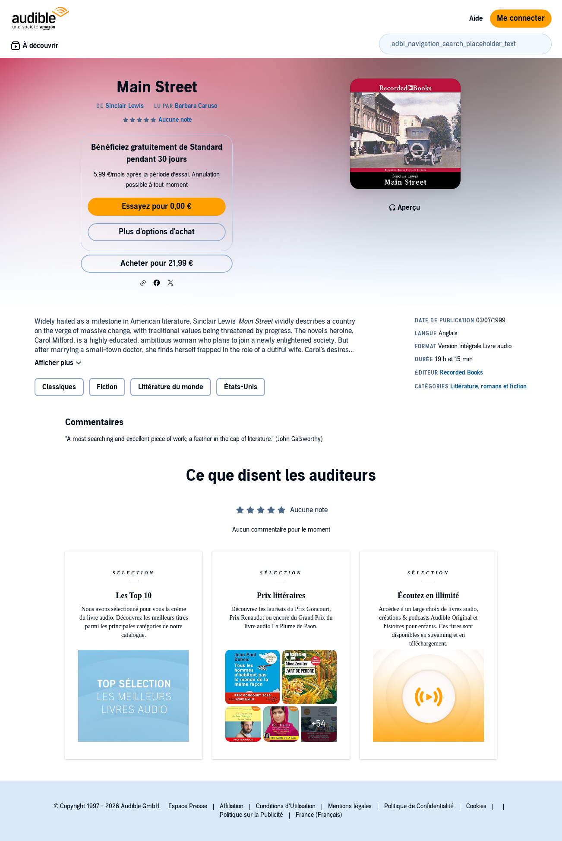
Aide (476, 18)
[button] (142, 283)
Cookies (476, 806)
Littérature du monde (170, 387)
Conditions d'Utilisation (286, 806)
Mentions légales (350, 806)
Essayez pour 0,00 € (156, 206)
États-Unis (240, 387)
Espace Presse (187, 806)
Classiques (59, 387)
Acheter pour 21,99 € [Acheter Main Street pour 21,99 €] (156, 263)
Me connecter (521, 18)
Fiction (107, 387)
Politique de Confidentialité (419, 806)
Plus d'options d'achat (157, 231)
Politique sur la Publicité (251, 815)
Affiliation (231, 806)
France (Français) (319, 815)
